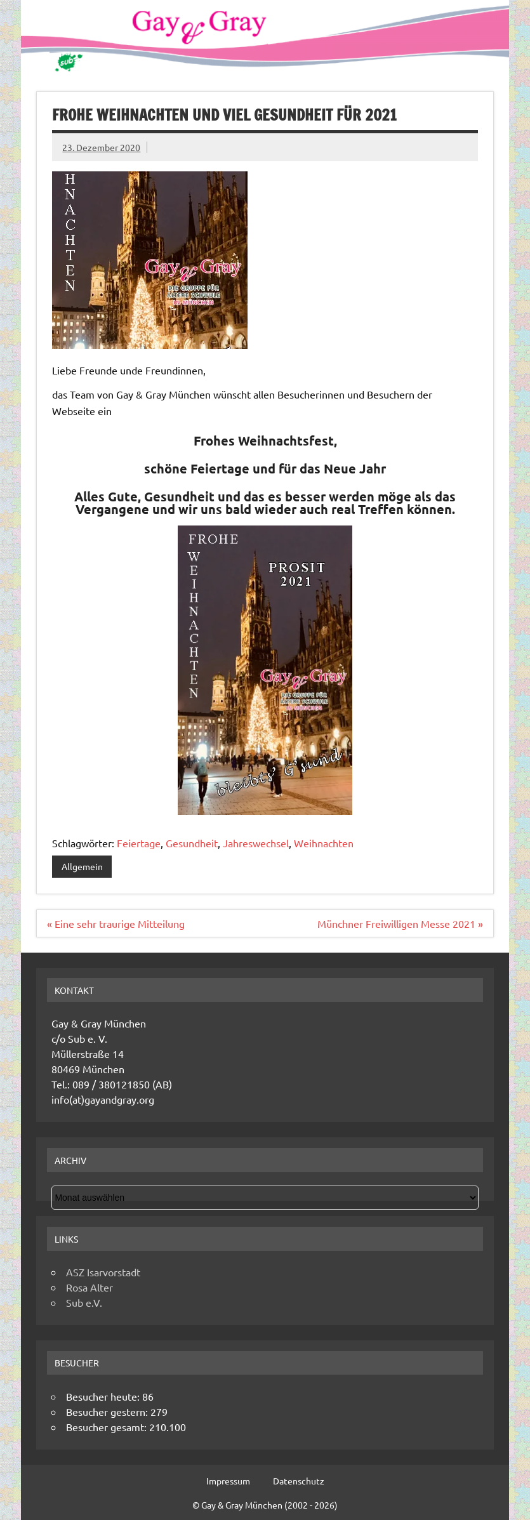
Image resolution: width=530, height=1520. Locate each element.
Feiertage (139, 842)
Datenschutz (298, 1480)
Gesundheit (192, 842)
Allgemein (82, 866)
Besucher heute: (104, 1396)
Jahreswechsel (256, 842)
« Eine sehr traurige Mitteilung (116, 923)
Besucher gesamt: (107, 1426)
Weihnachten (324, 842)
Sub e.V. (84, 1302)
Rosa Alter (89, 1287)
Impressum (228, 1480)
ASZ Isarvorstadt (103, 1272)
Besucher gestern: (108, 1411)
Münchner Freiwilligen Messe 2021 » (400, 923)
